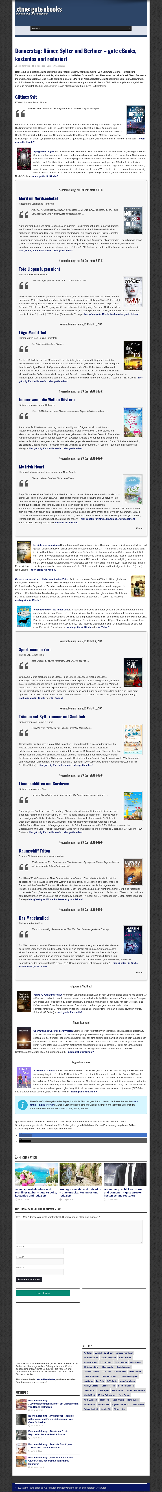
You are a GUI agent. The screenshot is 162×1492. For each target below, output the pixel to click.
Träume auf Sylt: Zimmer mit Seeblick (52, 716)
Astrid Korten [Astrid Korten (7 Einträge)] (90, 1363)
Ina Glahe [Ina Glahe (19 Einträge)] (88, 1382)
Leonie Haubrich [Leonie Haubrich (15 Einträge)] (126, 1386)
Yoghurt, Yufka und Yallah (47, 994)
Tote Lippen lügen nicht (39, 269)
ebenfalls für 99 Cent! (66, 522)
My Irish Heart (31, 466)
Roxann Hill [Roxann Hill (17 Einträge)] (103, 1405)
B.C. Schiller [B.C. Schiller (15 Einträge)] (106, 1363)
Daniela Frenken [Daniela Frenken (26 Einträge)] (91, 1372)
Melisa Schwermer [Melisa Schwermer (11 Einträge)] (107, 1396)
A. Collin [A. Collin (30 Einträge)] (88, 1353)
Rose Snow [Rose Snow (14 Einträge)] (89, 1405)
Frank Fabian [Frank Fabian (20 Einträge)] (135, 1372)
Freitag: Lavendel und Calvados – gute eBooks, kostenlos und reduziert (80, 1192)
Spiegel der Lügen (43, 151)
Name (19, 1247)
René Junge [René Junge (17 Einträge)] (133, 1400)
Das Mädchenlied (34, 917)
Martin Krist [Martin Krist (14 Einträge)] (89, 1396)
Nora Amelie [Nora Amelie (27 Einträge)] (118, 1400)
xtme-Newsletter (46, 1380)
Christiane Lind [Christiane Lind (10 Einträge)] (91, 1367)
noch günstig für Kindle (32, 698)
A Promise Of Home (44, 1070)
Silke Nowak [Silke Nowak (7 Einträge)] (138, 1405)
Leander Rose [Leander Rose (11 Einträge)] (108, 1386)
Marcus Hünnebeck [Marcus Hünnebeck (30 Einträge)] (136, 1391)
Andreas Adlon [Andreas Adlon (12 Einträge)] (91, 1358)
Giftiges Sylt (26, 96)
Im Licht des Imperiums (46, 545)
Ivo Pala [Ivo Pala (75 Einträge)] (100, 1382)
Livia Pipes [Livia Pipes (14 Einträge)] (103, 1391)
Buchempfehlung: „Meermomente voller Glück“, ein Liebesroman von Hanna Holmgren (50, 1461)
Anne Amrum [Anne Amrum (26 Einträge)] (125, 1358)
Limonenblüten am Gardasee (44, 783)
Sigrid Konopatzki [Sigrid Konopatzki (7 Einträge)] (120, 1405)
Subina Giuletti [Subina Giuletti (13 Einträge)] (91, 1410)
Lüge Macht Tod (32, 332)
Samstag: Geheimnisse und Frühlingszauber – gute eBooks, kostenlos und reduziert (36, 1192)
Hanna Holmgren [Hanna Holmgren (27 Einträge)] (129, 1377)
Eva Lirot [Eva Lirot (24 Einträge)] (107, 1372)
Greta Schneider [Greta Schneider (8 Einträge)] (91, 1377)
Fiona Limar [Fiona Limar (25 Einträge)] (120, 1372)
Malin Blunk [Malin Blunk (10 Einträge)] (117, 1391)
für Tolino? (103, 627)
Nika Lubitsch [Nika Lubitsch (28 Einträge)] (90, 1400)
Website (20, 1268)
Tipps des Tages (44, 66)
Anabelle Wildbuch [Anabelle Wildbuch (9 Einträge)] (104, 1353)
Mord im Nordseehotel (38, 198)
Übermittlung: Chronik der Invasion (53, 1030)
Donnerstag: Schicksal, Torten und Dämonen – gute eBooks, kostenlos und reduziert (123, 1192)
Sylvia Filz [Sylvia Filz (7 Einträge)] (106, 1410)
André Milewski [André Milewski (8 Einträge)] (108, 1358)
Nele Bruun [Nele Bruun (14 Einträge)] (124, 1396)
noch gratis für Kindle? (45, 176)
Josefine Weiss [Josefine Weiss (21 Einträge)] (127, 1382)
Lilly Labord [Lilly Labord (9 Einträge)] (89, 1391)
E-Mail (19, 1257)
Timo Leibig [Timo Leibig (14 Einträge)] (119, 1410)
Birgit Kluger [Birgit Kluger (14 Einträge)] (121, 1363)
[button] (25, 1135)
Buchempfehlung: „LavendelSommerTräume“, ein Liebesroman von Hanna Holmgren (53, 1404)
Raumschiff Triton (34, 850)
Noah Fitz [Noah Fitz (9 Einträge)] (104, 1400)
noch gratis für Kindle (79, 627)
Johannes (26, 66)
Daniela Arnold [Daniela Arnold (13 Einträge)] (124, 1367)
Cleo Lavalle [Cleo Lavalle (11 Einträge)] (107, 1367)
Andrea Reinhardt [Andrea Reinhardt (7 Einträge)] (124, 1353)
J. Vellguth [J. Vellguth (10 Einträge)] (112, 1382)
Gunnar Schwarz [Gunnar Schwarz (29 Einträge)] (110, 1377)
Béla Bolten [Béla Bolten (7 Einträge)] (135, 1363)
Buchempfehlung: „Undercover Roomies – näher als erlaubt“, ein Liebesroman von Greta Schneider (52, 1419)
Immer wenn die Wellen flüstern (47, 399)
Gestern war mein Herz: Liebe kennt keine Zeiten (42, 579)
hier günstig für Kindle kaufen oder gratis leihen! (46, 250)
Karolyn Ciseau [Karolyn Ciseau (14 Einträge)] (91, 1386)
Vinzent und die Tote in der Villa (51, 609)
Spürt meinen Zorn (35, 649)
